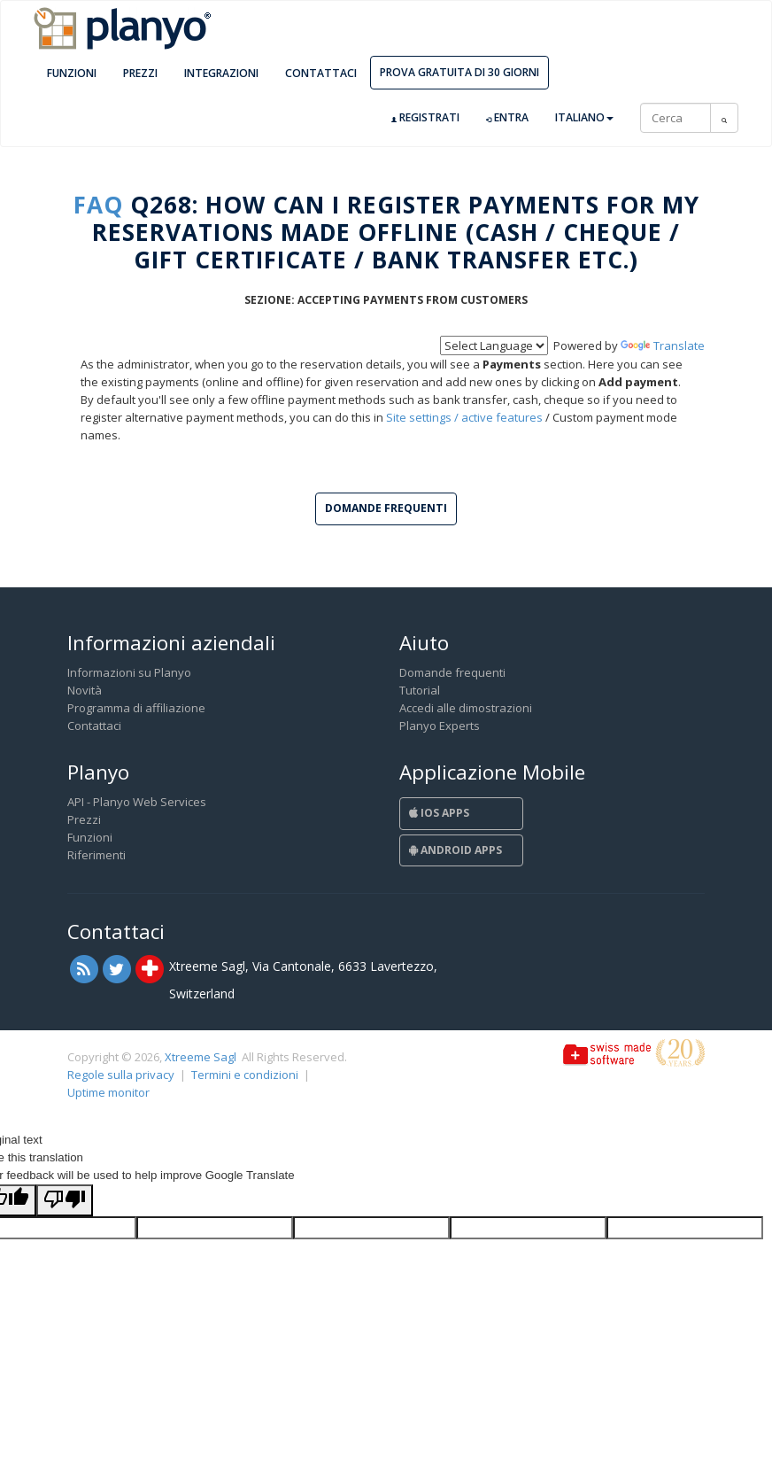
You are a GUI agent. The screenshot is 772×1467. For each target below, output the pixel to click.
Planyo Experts (439, 726)
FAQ (98, 205)
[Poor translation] (64, 1200)
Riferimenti (96, 855)
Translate (663, 345)
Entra (507, 118)
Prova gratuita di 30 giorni (459, 72)
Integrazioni (221, 73)
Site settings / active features (464, 417)
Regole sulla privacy (120, 1075)
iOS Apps (439, 812)
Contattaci (321, 73)
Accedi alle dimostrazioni (465, 708)
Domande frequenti (452, 672)
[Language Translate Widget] (494, 345)
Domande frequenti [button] (386, 508)
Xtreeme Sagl (200, 1057)
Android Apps (455, 850)
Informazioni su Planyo (129, 672)
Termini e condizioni (244, 1075)
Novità (84, 690)
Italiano (584, 117)
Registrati (425, 118)
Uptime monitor (108, 1092)
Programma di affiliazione (136, 708)
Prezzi (140, 73)
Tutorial (419, 690)
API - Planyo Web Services (136, 802)
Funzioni (71, 73)
